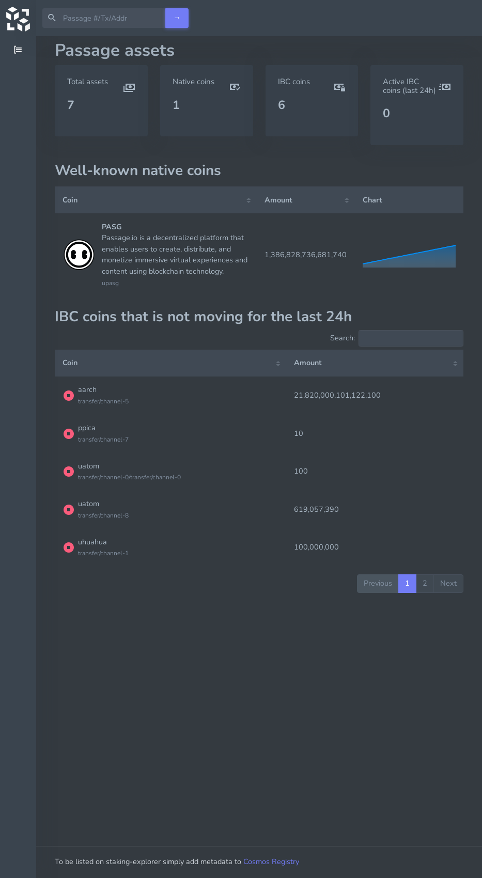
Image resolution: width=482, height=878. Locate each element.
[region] (18, 457)
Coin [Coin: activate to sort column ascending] (70, 200)
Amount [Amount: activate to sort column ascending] (278, 200)
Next (448, 583)
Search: (396, 338)
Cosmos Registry (271, 861)
